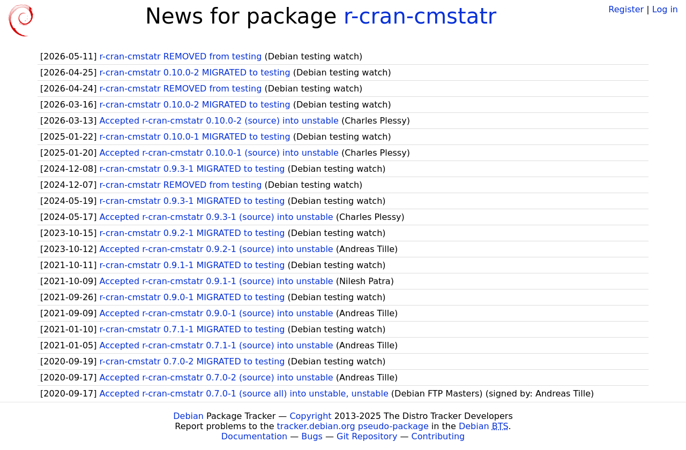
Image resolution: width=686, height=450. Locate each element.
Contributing (438, 436)
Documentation (254, 436)
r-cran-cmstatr (420, 16)
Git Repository (367, 436)
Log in (665, 9)
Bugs (312, 436)
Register (626, 9)
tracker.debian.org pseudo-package (353, 426)
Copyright (310, 416)
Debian (188, 416)
